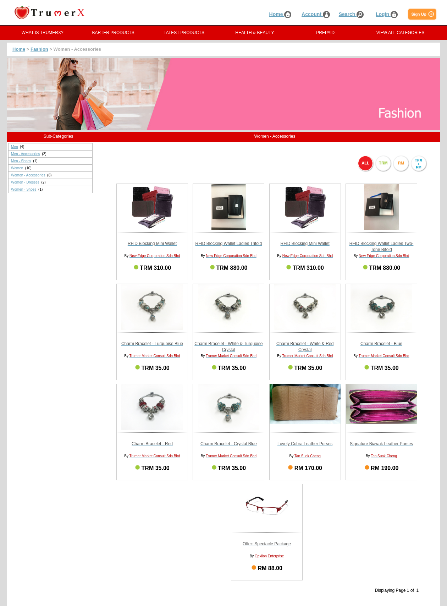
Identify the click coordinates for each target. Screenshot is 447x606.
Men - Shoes (21, 161)
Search (351, 14)
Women (17, 168)
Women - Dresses (25, 182)
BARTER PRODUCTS (113, 32)
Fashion (39, 49)
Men (14, 147)
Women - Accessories (28, 175)
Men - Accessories (25, 154)
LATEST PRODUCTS (184, 32)
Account (316, 14)
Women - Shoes (24, 189)
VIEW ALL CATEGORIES (400, 32)
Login (387, 14)
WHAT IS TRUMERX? (43, 32)
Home (280, 14)
